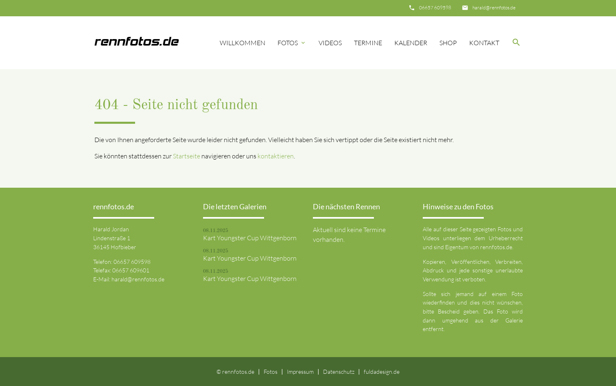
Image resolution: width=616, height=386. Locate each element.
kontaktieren (276, 156)
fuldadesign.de (382, 371)
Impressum (300, 371)
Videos (330, 43)
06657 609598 (435, 7)
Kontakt (484, 43)
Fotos (291, 43)
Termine (368, 43)
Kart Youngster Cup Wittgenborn (250, 238)
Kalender (410, 43)
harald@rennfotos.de (494, 7)
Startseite (186, 156)
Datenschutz (338, 371)
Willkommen (242, 43)
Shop (448, 43)
